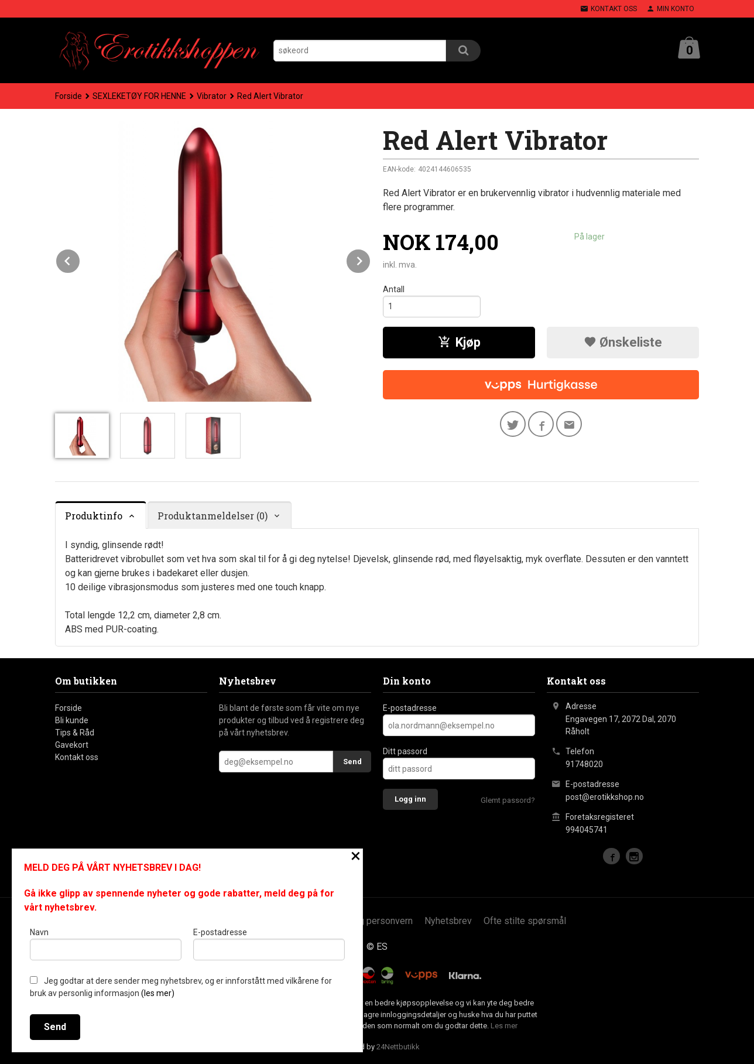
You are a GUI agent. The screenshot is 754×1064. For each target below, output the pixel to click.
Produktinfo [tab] (93, 515)
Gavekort (71, 745)
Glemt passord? (508, 800)
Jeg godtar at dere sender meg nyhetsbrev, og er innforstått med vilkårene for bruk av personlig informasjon (181, 987)
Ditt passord (405, 751)
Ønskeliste (623, 342)
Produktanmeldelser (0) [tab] (212, 515)
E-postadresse (410, 708)
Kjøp (459, 342)
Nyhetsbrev (448, 920)
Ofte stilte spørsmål (525, 920)
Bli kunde (71, 720)
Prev (80, 259)
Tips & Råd (74, 732)
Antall (394, 289)
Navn (105, 944)
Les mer (504, 1025)
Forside (68, 96)
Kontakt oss (76, 757)
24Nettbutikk (398, 1046)
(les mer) (157, 993)
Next (370, 259)
